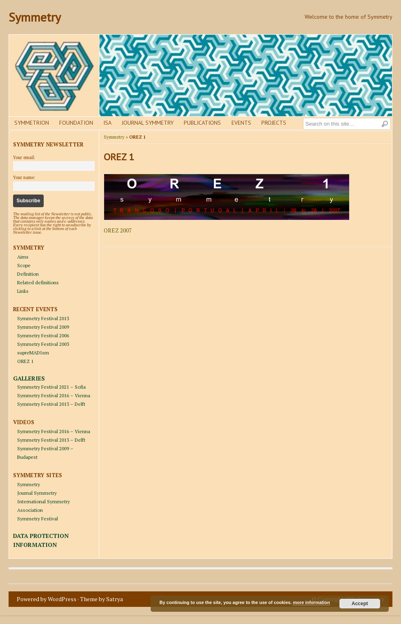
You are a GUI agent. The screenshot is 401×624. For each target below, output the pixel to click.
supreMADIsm (33, 353)
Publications (202, 122)
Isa (107, 122)
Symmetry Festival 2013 (43, 318)
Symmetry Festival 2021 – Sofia (51, 387)
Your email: (24, 157)
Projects (273, 122)
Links (23, 291)
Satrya (114, 599)
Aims (23, 257)
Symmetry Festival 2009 (43, 327)
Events (241, 122)
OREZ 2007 (117, 230)
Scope (24, 265)
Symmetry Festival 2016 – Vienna (53, 395)
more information (311, 602)
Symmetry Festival (37, 519)
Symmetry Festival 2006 (43, 335)
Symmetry (35, 17)
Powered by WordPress (46, 599)
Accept (360, 603)
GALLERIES (29, 378)
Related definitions (38, 282)
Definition (28, 274)
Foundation (76, 122)
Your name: (24, 177)
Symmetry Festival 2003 (43, 344)
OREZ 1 (25, 361)
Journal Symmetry (148, 122)
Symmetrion (31, 122)
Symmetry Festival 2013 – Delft (51, 404)
